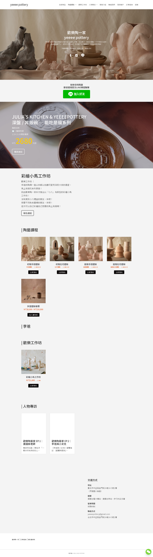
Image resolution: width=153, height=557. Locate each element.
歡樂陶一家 (15, 539)
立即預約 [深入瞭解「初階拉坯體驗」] (62, 272)
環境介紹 (103, 4)
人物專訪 (92, 4)
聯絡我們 (111, 4)
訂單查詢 (129, 4)
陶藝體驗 (71, 4)
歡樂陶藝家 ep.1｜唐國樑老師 (33, 442)
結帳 (136, 4)
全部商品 (62, 4)
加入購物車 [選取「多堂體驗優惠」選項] (33, 315)
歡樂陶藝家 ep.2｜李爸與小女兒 (62, 442)
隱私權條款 (31, 539)
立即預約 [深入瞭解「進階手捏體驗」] (90, 272)
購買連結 (18, 151)
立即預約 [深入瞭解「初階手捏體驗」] (33, 272)
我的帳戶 (120, 4)
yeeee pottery (19, 4)
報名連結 (27, 213)
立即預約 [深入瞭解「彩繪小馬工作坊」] (33, 385)
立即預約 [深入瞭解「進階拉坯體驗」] (119, 272)
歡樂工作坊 (83, 4)
